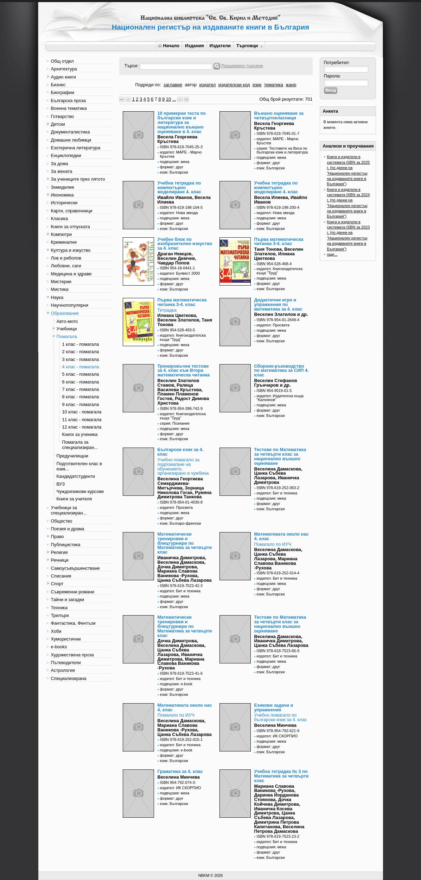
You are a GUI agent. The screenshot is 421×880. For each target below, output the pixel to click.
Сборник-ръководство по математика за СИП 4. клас (281, 370)
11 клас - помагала (82, 419)
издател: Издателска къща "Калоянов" (280, 398)
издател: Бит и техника (277, 493)
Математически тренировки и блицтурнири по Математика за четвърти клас (185, 543)
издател (207, 84)
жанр (291, 84)
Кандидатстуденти (76, 476)
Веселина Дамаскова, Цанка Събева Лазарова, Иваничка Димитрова (278, 475)
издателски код (234, 84)
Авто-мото (67, 321)
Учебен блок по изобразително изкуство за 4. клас (185, 244)
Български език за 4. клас (181, 452)
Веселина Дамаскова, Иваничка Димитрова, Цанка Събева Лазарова (281, 641)
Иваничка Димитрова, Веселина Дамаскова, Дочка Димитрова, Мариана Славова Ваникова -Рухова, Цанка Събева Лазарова (185, 569)
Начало (168, 45)
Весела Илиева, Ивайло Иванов (280, 200)
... (174, 99)
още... (332, 254)
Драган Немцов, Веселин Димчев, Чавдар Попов (177, 258)
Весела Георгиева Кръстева (178, 139)
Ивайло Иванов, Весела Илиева (184, 200)
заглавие (173, 84)
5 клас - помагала (80, 374)
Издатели (220, 45)
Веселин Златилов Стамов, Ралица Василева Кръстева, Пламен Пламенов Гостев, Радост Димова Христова (183, 392)
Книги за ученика (80, 434)
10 (168, 99)
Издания (194, 45)
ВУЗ (61, 484)
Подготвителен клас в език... (79, 466)
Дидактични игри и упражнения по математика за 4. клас (278, 304)
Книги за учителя (74, 498)
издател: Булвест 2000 (180, 273)
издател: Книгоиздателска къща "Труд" (279, 271)
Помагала (67, 336)
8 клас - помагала (80, 396)
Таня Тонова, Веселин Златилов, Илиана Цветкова (279, 253)
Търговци (249, 45)
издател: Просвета (273, 325)
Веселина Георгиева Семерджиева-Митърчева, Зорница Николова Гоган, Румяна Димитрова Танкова (185, 487)
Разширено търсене (242, 65)
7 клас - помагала (80, 389)
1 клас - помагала (80, 344)
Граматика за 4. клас (180, 771)
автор (191, 84)
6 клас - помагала (80, 382)
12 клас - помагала (82, 427)
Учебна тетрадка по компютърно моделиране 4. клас (180, 187)
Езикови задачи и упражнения (273, 707)
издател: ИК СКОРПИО (277, 736)
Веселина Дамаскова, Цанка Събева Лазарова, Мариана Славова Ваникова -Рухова (278, 558)
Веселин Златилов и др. (281, 314)
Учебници (67, 328)
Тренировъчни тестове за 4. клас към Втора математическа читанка (184, 370)
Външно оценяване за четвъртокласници (279, 115)
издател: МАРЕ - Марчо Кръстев (181, 154)
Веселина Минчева (275, 725)
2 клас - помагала (80, 351)
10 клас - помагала (82, 411)
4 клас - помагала (80, 366)
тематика (273, 84)
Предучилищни (72, 455)
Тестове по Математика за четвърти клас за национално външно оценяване (280, 456)
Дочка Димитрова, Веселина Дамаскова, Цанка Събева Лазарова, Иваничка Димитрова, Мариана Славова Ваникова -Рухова (182, 654)
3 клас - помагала (80, 359)
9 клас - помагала (80, 404)
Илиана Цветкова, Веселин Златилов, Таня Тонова (185, 320)
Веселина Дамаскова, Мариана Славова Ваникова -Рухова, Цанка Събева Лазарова (185, 727)
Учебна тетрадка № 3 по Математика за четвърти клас (281, 776)
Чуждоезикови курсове (80, 491)
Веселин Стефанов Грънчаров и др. (275, 383)
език (257, 84)
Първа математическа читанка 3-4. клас (279, 241)
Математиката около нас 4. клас (281, 536)
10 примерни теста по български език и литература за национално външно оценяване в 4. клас (182, 122)
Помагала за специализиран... (80, 444)
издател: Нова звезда (179, 213)
